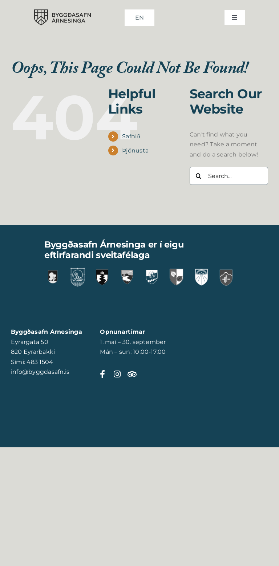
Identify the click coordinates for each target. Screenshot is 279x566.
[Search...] (229, 176)
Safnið (131, 136)
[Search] (199, 176)
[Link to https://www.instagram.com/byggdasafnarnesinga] (117, 374)
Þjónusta (135, 150)
